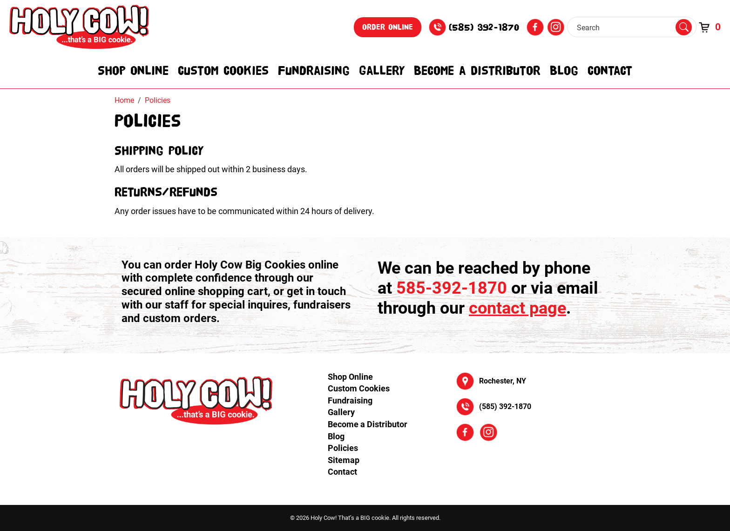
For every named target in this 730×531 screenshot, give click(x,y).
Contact (610, 70)
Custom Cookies (223, 70)
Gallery (382, 70)
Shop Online (133, 70)
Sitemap (343, 460)
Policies (343, 448)
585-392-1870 (451, 288)
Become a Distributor (477, 70)
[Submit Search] (684, 28)
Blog (564, 70)
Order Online (387, 27)
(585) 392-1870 (484, 27)
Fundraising (314, 70)
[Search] (625, 27)
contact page (517, 308)
